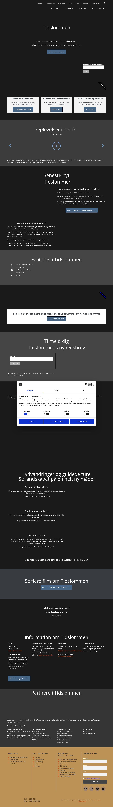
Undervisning (98, 8)
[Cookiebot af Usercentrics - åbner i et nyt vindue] (86, 384)
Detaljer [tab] (56, 390)
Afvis (31, 421)
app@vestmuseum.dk (65, 656)
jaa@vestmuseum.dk (15, 651)
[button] (10, 146)
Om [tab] (83, 390)
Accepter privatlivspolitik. (92, 778)
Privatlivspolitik (82, 801)
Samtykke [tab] (30, 390)
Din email (12, 356)
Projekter (96, 3)
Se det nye (56, 109)
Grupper (82, 8)
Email (84, 771)
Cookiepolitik (97, 800)
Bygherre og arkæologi (78, 3)
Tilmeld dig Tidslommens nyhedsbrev (93, 64)
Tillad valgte (56, 421)
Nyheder (61, 3)
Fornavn (85, 758)
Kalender (69, 8)
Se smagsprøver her (23, 109)
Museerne (51, 3)
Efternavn (86, 765)
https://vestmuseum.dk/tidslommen (70, 651)
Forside (40, 3)
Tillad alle (81, 421)
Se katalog (90, 109)
